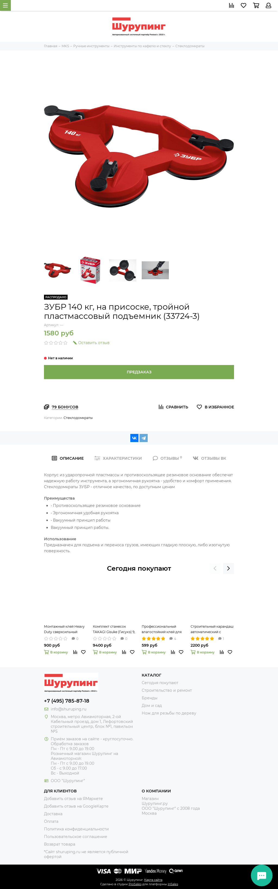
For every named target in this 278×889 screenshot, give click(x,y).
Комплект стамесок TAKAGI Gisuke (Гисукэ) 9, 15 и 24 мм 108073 (114, 629)
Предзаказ (139, 372)
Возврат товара (59, 844)
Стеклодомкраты (78, 418)
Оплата (51, 821)
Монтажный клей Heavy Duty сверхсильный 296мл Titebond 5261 (64, 629)
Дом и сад (152, 705)
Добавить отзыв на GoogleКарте (76, 806)
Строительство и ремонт (167, 690)
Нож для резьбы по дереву (169, 713)
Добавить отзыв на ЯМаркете (73, 798)
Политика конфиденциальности (76, 829)
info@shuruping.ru (68, 709)
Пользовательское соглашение (75, 836)
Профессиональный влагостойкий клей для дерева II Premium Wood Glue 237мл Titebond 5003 (163, 629)
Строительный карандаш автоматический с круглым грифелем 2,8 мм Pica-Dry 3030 (212, 629)
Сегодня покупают (139, 568)
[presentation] (215, 568)
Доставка (53, 813)
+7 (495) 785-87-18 (66, 701)
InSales (173, 884)
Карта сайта (153, 880)
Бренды (149, 698)
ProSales (135, 884)
